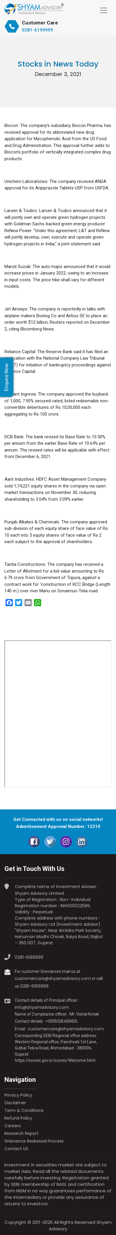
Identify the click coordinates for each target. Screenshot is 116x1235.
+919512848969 (61, 1021)
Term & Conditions (24, 1110)
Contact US (16, 1149)
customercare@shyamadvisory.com (53, 978)
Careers (12, 1126)
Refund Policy (18, 1118)
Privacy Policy (18, 1095)
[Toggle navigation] (104, 10)
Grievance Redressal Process (34, 1141)
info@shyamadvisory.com (42, 1007)
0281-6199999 (37, 30)
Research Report (21, 1133)
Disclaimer (15, 1103)
